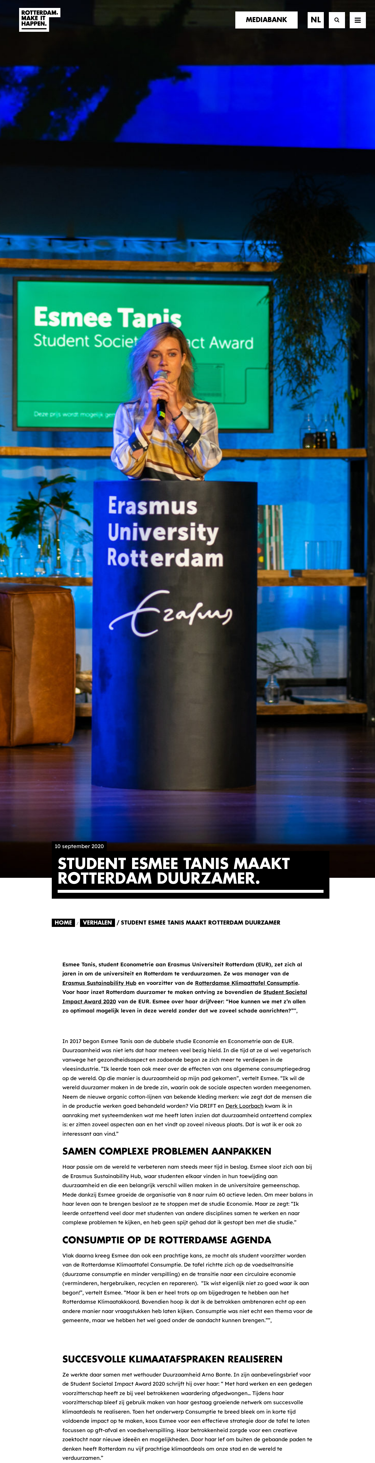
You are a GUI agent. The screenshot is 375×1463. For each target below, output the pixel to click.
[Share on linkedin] (121, 966)
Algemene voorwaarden (152, 1438)
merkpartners (73, 1272)
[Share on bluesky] (151, 966)
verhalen (65, 1266)
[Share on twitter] (77, 966)
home (60, 1260)
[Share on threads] (92, 966)
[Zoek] (334, 26)
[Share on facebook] (63, 966)
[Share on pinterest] (107, 966)
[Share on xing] (165, 966)
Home (63, 242)
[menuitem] (268, 25)
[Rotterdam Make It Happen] (39, 25)
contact (65, 1290)
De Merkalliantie (146, 1284)
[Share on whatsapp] (136, 966)
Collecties (211, 1288)
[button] (54, 1421)
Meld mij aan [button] (295, 1297)
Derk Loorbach (245, 425)
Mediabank (212, 1279)
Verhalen (97, 242)
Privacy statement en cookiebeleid (212, 1438)
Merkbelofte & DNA (150, 1293)
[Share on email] (180, 966)
